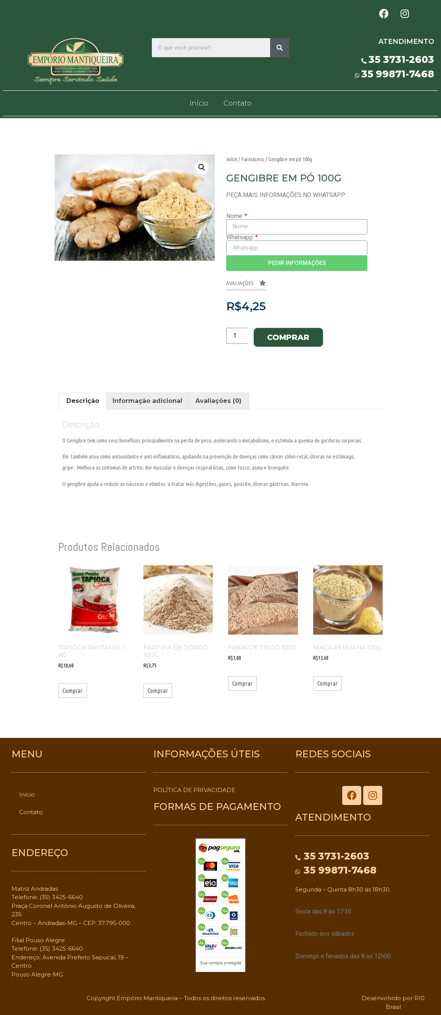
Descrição (82, 400)
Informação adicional (147, 400)
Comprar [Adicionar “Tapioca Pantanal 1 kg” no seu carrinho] (73, 690)
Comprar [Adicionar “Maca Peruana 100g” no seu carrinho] (327, 683)
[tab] (83, 401)
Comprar (288, 337)
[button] (246, 285)
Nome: (234, 216)
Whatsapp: (240, 237)
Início (199, 103)
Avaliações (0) (218, 400)
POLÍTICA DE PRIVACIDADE (194, 790)
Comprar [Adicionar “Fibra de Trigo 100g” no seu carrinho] (242, 683)
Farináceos (252, 159)
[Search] (279, 47)
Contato (237, 103)
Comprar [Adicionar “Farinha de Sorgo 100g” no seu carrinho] (158, 690)
